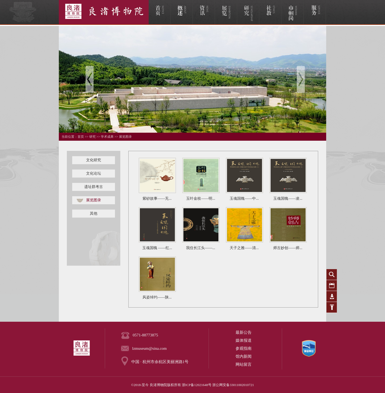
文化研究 (93, 160)
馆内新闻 (244, 356)
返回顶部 (331, 307)
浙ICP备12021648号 (196, 385)
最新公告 (244, 332)
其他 (93, 213)
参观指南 (244, 348)
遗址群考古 (93, 187)
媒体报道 (244, 340)
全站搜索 (331, 274)
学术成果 (107, 137)
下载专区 (331, 296)
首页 (81, 137)
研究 (92, 137)
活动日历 (331, 285)
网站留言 (244, 364)
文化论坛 (93, 173)
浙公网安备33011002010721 (233, 385)
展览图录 (125, 137)
